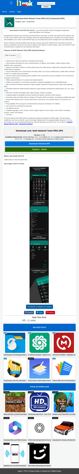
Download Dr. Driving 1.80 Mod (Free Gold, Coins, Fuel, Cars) (64, 440)
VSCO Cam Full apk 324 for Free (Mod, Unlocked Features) (39, 440)
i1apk (20, 471)
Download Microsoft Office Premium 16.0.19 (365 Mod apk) (15, 440)
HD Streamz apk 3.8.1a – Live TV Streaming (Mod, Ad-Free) (39, 414)
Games (12, 12)
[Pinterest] (50, 312)
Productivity (31, 21)
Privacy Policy (34, 471)
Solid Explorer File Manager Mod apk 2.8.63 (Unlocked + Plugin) (15, 355)
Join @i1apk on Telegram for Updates (39, 306)
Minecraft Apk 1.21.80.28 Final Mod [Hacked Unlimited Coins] (15, 414)
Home (4, 12)
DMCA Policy (56, 471)
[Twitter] (40, 312)
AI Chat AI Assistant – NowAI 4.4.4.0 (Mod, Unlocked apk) (39, 355)
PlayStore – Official (39, 149)
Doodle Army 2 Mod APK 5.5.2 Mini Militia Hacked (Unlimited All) (64, 414)
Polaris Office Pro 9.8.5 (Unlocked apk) (64, 380)
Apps (19, 12)
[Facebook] (29, 312)
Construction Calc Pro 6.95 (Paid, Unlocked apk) (15, 380)
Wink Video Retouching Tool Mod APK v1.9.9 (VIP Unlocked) (39, 465)
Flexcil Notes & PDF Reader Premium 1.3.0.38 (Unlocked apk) (39, 380)
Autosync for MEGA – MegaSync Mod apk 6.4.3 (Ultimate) (64, 355)
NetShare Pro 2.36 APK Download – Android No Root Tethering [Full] (15, 465)
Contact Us (46, 471)
